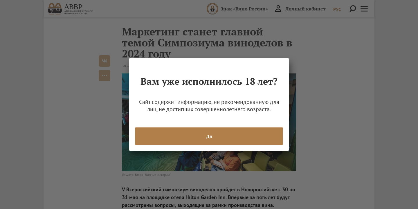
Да (209, 136)
